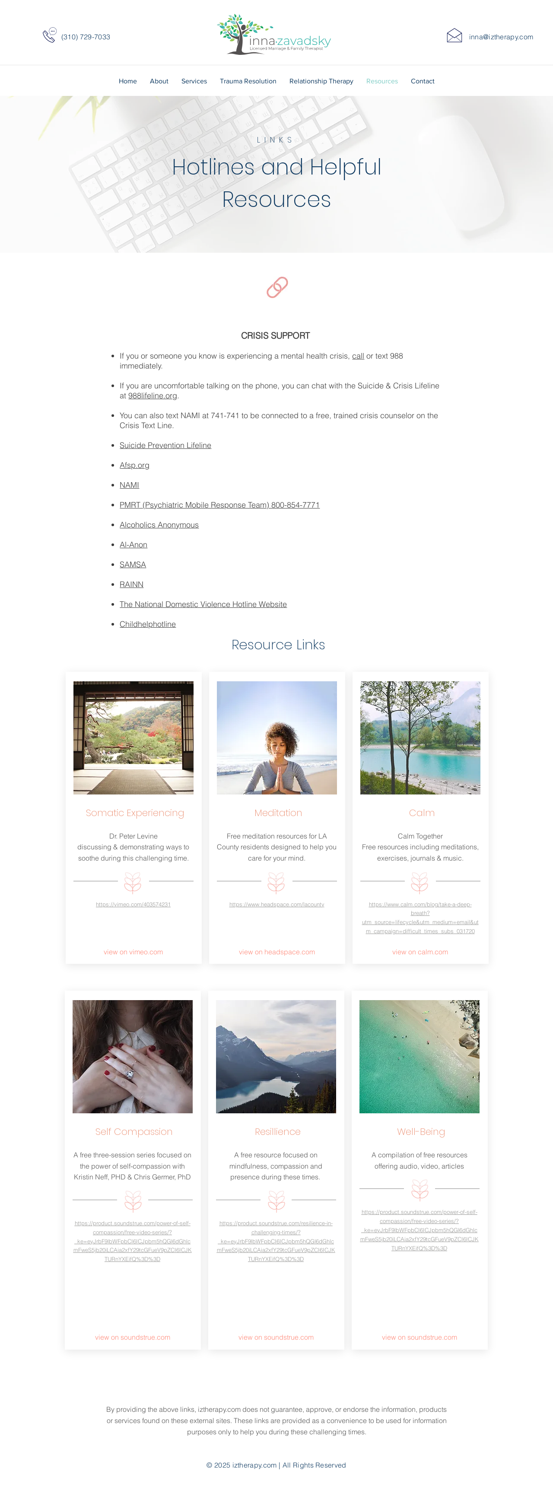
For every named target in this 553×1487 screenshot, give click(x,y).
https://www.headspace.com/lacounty (276, 904)
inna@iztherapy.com (501, 36)
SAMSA (133, 564)
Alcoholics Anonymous (159, 525)
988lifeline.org (152, 395)
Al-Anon (133, 545)
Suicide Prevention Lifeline (165, 445)
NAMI (129, 485)
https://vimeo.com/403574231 (133, 904)
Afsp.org (134, 465)
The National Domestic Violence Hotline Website (203, 604)
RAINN (131, 584)
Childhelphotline (148, 624)
